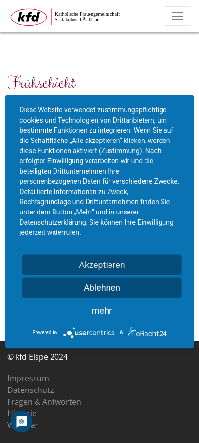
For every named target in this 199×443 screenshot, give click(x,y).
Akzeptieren (102, 264)
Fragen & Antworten (44, 401)
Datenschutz (30, 390)
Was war (22, 425)
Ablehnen (102, 287)
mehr (102, 310)
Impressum (28, 378)
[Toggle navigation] (177, 16)
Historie (21, 413)
